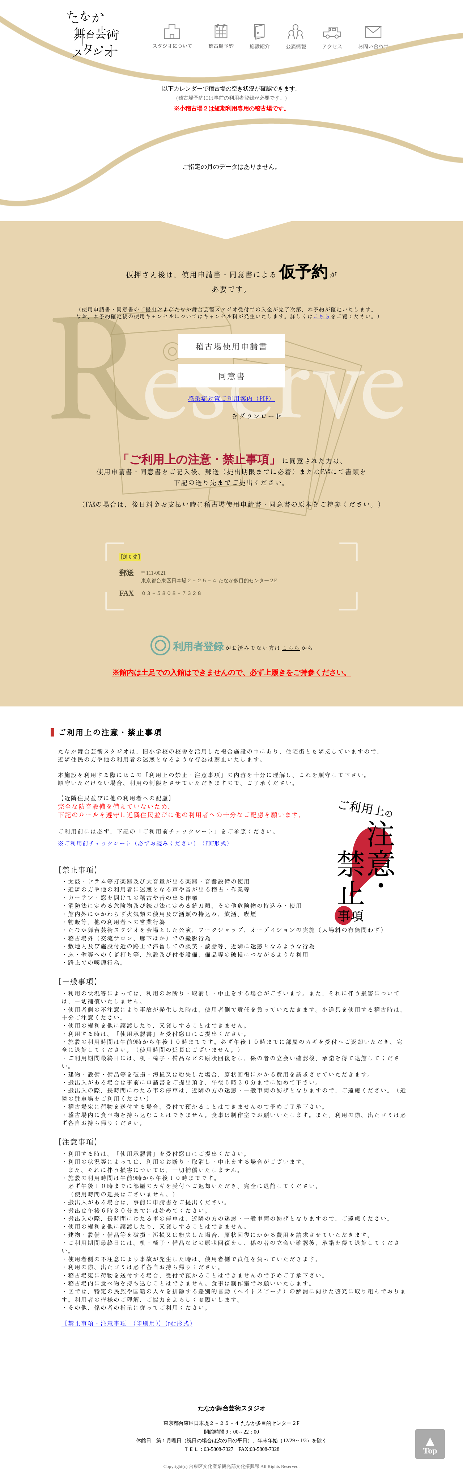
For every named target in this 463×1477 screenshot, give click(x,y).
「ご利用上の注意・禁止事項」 (199, 459)
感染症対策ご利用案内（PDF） (231, 398)
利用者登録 (198, 646)
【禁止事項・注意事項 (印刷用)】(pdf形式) (126, 1323)
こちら (322, 316)
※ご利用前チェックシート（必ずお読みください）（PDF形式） (145, 843)
